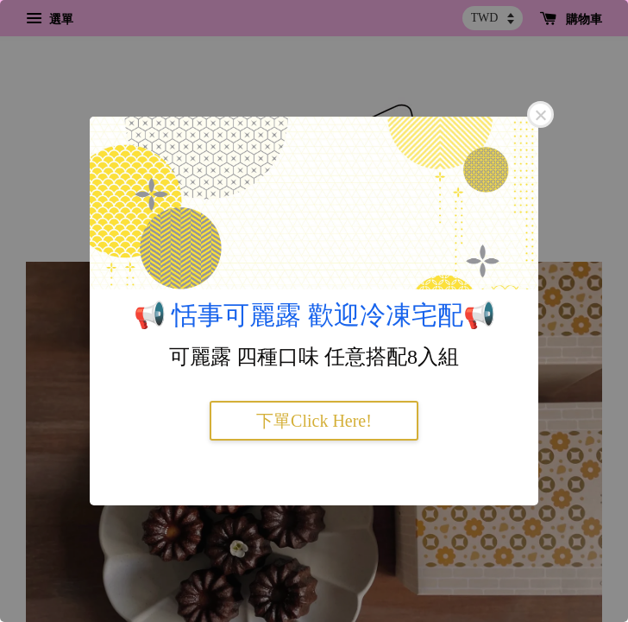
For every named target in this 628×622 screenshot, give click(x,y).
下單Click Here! (314, 420)
